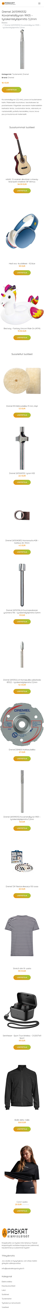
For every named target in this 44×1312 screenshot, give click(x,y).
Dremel (26, 74)
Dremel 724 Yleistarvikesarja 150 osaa (22, 886)
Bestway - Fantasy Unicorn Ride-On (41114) (22, 328)
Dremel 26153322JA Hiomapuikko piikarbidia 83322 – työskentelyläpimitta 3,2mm (22, 681)
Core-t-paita (22, 1202)
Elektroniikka (7, 1282)
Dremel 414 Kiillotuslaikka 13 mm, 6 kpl (22, 406)
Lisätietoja (12, 90)
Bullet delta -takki (22, 1120)
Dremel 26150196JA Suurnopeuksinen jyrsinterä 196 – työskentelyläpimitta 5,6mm (22, 611)
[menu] (39, 3)
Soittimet (5, 1294)
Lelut (4, 1290)
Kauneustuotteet (8, 1286)
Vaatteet (5, 1307)
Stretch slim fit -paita (22, 968)
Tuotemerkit (17, 74)
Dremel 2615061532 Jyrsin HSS (22, 473)
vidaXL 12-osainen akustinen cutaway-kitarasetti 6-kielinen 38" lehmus (22, 180)
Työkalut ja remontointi (11, 1303)
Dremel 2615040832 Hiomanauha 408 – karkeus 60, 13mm (22, 541)
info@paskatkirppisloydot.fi (13, 1268)
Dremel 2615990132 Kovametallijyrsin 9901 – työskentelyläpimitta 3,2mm (22, 818)
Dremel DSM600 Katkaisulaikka (22, 749)
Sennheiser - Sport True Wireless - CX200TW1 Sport (22, 1036)
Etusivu (4, 23)
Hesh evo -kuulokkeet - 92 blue (22, 263)
